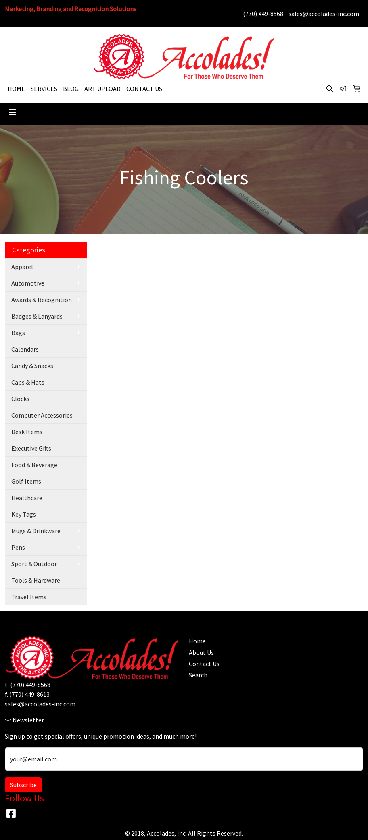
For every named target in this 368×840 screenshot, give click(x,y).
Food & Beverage (34, 465)
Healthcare (26, 498)
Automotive (27, 283)
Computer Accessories (42, 415)
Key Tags (23, 514)
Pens (18, 547)
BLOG (71, 89)
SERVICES (44, 89)
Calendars (25, 349)
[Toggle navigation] (12, 112)
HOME (16, 89)
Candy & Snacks (32, 366)
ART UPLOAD (102, 89)
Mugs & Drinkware (36, 531)
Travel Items (28, 597)
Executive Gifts (31, 448)
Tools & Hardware (35, 580)
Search (198, 675)
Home (197, 641)
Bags (18, 333)
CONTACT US (144, 89)
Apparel (22, 267)
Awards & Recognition (41, 300)
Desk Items (26, 432)
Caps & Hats (27, 382)
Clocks (20, 399)
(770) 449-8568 (263, 14)
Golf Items (26, 481)
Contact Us (204, 664)
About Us (201, 652)
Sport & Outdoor (34, 564)
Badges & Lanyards (37, 316)
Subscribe (23, 785)
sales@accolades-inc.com (324, 14)
